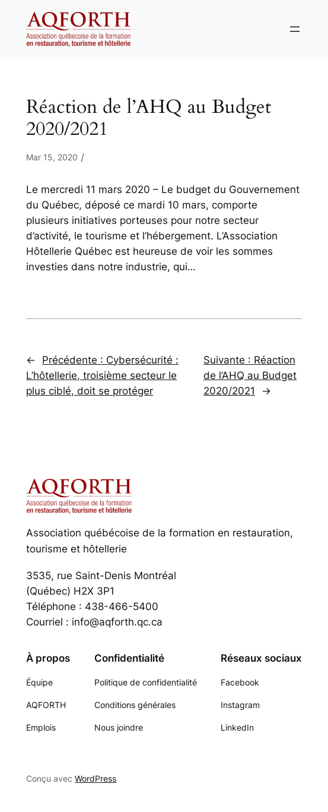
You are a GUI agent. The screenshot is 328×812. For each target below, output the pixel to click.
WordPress (95, 778)
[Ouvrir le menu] (295, 29)
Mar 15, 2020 (52, 157)
